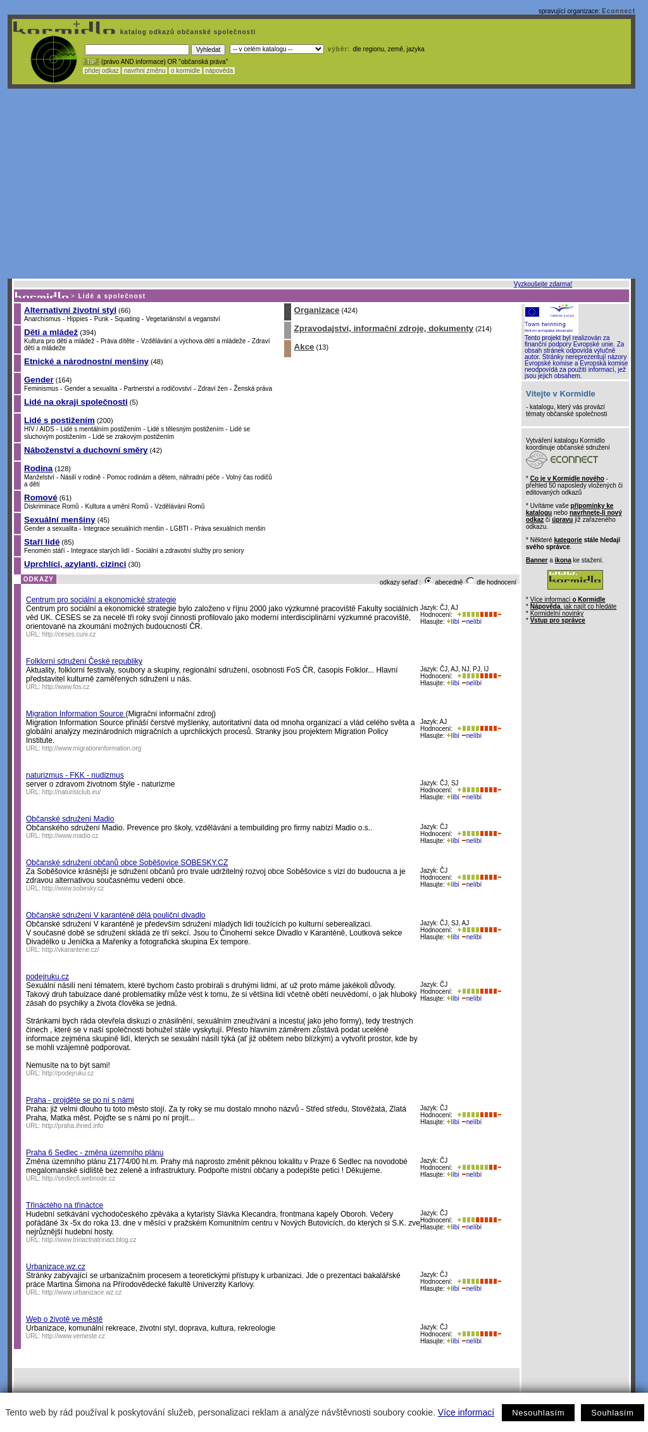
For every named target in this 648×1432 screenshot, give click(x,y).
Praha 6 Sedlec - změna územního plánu (94, 1152)
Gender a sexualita (91, 388)
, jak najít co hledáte (573, 606)
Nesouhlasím (538, 1412)
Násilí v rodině (81, 477)
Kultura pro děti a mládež (59, 341)
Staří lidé (41, 542)
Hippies (77, 318)
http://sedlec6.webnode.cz (79, 1178)
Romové (41, 497)
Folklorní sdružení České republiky (84, 661)
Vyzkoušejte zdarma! (543, 284)
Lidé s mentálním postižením (101, 429)
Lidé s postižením (59, 420)
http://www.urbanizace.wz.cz (82, 1292)
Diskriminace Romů (51, 506)
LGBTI (179, 528)
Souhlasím (612, 1412)
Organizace (317, 310)
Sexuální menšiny (60, 519)
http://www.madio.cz (70, 835)
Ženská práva (253, 388)
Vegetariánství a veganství (183, 318)
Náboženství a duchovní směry (86, 450)
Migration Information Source (75, 713)
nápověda (219, 70)
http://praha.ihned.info (73, 1125)
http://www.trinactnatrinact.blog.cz (89, 1239)
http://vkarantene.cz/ (70, 949)
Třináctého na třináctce (64, 1205)
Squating (127, 318)
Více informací (466, 1412)
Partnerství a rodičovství (157, 388)
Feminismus (41, 388)
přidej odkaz (101, 70)
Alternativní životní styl (70, 310)
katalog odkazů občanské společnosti (187, 32)
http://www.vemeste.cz (73, 1336)
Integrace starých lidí (100, 550)
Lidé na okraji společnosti (76, 402)
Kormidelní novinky (556, 613)
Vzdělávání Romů (179, 506)
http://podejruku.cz (68, 1073)
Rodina (38, 468)
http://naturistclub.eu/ (71, 792)
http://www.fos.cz (66, 686)
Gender (39, 379)
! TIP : (91, 61)
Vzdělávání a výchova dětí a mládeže (193, 341)
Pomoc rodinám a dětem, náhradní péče (163, 477)
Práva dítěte (118, 341)
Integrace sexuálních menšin (124, 528)
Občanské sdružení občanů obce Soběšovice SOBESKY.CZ (127, 862)
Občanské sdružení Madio (70, 818)
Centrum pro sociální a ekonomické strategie (101, 599)
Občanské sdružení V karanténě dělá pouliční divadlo (116, 915)
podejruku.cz (47, 976)
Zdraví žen (212, 388)
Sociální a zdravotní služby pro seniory (189, 550)
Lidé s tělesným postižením (185, 429)
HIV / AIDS (39, 429)
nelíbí (471, 621)
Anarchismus (42, 318)
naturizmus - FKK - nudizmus (75, 775)
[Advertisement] (321, 183)
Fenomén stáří (44, 550)
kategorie (568, 539)
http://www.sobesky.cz (73, 888)
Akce (304, 347)
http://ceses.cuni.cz (69, 634)
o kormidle (185, 70)
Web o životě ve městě (64, 1319)
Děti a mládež (51, 332)
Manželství (39, 477)
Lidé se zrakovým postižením (133, 436)
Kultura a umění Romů (116, 506)
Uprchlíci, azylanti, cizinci (75, 564)
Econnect (618, 11)
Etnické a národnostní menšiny (86, 361)
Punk (101, 318)
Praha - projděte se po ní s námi (80, 1100)
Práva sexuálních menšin (230, 528)
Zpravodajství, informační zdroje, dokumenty (384, 328)
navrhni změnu (144, 70)
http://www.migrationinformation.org (92, 748)
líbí (453, 621)
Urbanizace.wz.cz (55, 1266)
